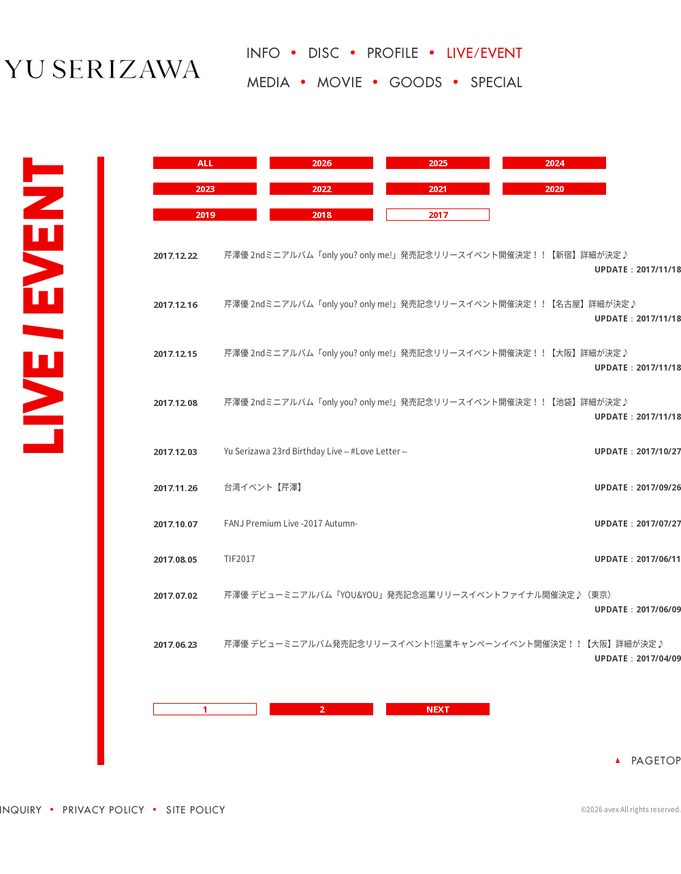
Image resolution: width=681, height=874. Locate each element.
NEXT (438, 709)
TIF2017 (239, 558)
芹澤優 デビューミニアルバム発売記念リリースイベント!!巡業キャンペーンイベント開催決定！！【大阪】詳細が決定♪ (444, 644)
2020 (554, 189)
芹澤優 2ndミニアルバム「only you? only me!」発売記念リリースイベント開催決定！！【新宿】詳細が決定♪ (426, 255)
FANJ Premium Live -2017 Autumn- (291, 523)
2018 (321, 214)
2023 (205, 189)
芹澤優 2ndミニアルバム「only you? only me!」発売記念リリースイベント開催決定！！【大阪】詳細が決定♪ (426, 353)
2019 (205, 214)
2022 (321, 189)
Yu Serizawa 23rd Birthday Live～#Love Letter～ (316, 451)
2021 (437, 189)
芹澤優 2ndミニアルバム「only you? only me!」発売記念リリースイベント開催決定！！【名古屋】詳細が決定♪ (430, 304)
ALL (205, 163)
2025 (437, 163)
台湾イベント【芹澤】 (265, 487)
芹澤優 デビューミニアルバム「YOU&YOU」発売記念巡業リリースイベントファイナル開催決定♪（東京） (420, 595)
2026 (321, 163)
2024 (554, 163)
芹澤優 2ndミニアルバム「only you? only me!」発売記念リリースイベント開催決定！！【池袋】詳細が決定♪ (426, 402)
